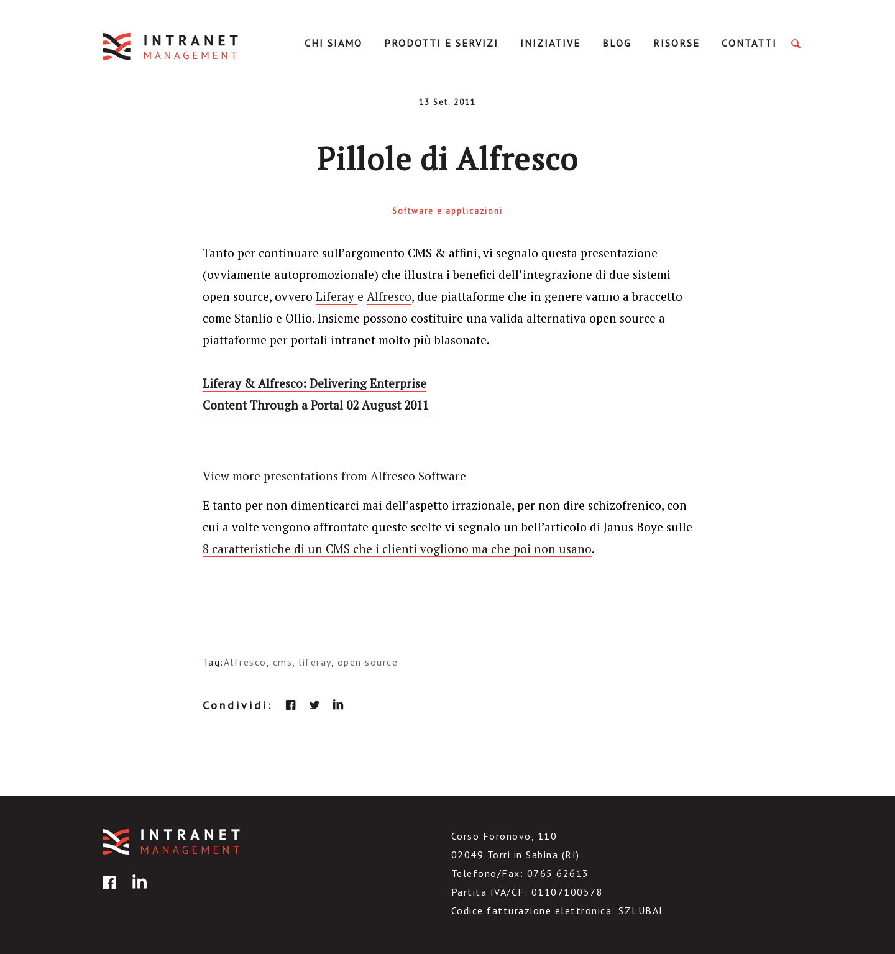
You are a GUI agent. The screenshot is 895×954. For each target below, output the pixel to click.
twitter (314, 704)
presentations (301, 476)
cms (283, 662)
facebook (290, 704)
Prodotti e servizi (441, 43)
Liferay (336, 296)
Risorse (676, 43)
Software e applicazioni (447, 211)
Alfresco (389, 296)
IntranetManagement (171, 46)
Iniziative (550, 43)
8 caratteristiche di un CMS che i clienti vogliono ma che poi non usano (397, 548)
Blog (616, 43)
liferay (314, 662)
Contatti (749, 43)
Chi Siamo (333, 43)
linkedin (338, 704)
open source (367, 662)
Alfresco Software (418, 476)
